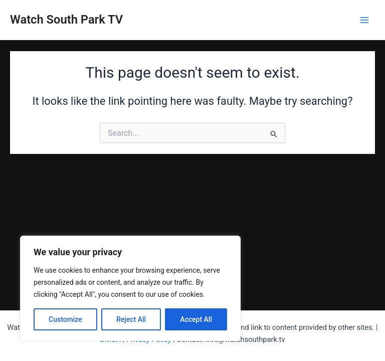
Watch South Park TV (66, 20)
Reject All (131, 319)
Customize (65, 319)
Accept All (196, 319)
